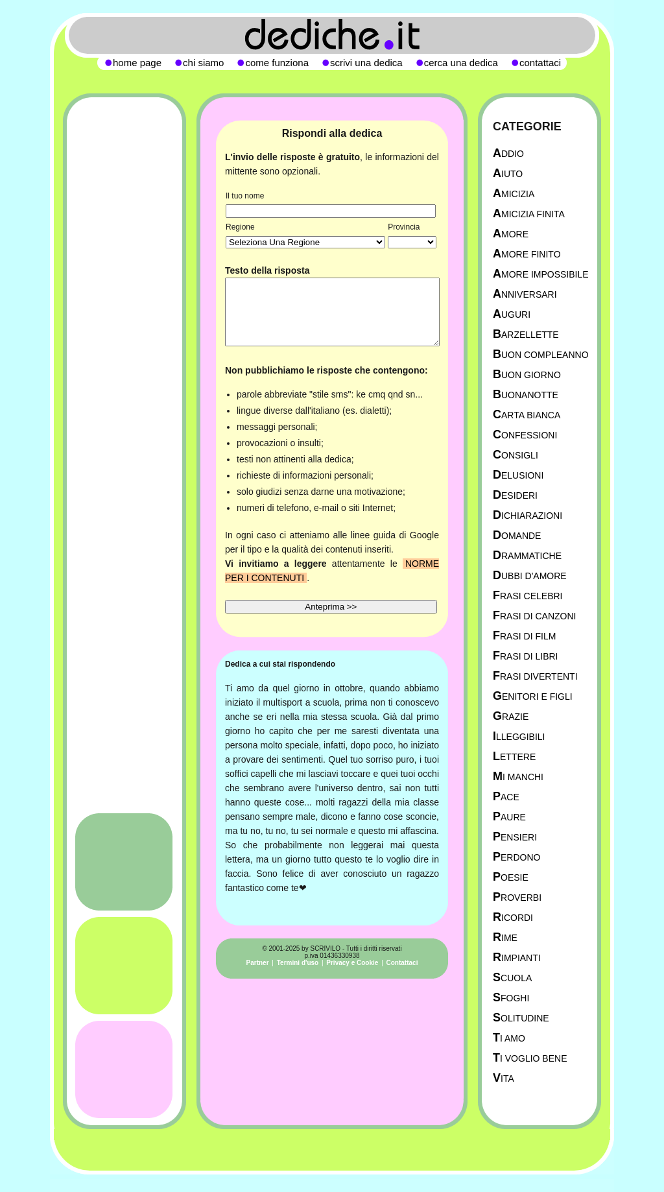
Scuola (512, 977)
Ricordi (513, 917)
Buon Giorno (527, 374)
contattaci (540, 62)
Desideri (515, 495)
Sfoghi (511, 998)
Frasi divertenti (535, 676)
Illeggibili (519, 736)
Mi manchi (518, 776)
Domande (517, 535)
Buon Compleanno (541, 354)
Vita (503, 1078)
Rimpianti (517, 957)
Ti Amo (509, 1038)
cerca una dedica (461, 62)
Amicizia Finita (529, 214)
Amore (510, 234)
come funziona (277, 62)
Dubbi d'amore (530, 575)
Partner (257, 962)
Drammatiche (527, 555)
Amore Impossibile (541, 274)
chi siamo (203, 62)
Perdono (516, 857)
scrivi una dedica (366, 62)
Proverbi (517, 897)
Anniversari (525, 294)
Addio (508, 153)
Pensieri (515, 837)
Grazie (510, 716)
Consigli (515, 455)
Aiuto (508, 173)
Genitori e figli (533, 696)
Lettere (514, 756)
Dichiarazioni (527, 515)
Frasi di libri (525, 656)
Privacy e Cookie (352, 962)
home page (137, 62)
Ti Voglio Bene (530, 1058)
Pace (506, 797)
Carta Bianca (526, 415)
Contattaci (402, 962)
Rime (505, 937)
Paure (509, 817)
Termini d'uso (297, 962)
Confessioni (525, 435)
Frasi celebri (527, 596)
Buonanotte (525, 394)
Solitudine (521, 1018)
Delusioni (518, 475)
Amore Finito (527, 254)
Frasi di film (524, 636)
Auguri (511, 314)
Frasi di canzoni (534, 616)
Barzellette (526, 334)
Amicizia (513, 193)
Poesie (510, 877)
